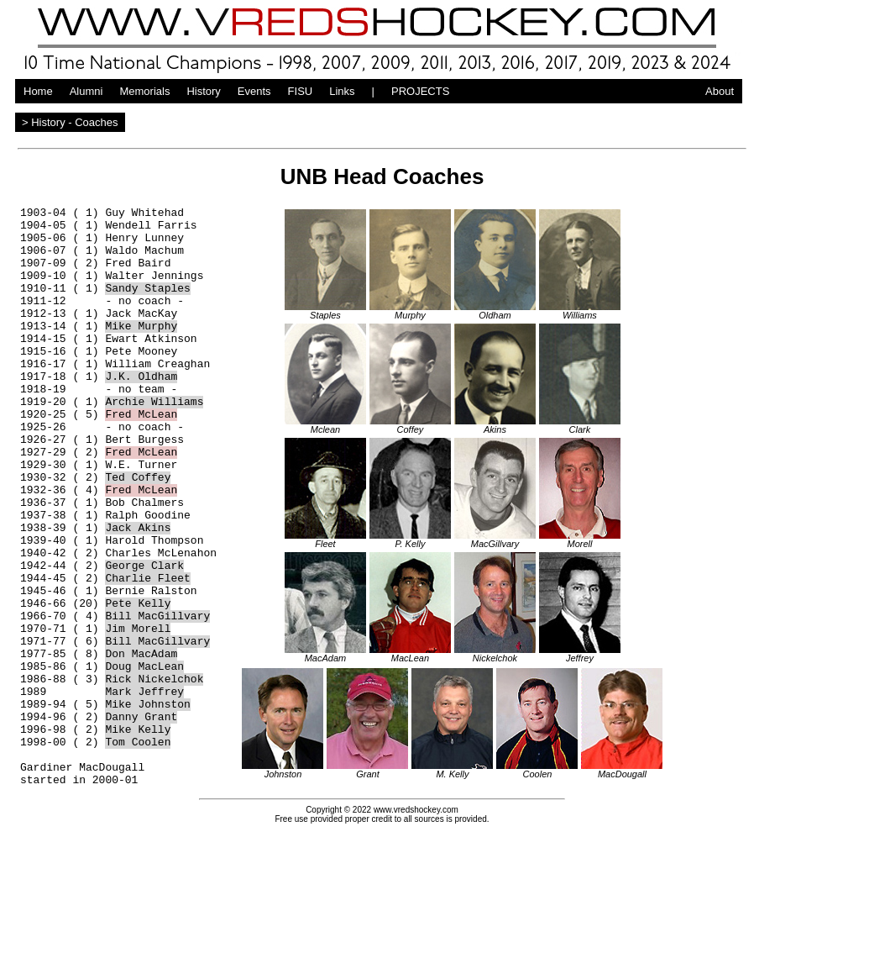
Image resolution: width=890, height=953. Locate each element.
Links (341, 91)
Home (38, 91)
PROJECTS (420, 91)
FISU (300, 91)
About (719, 91)
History (203, 91)
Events (254, 91)
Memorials (144, 91)
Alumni (86, 91)
